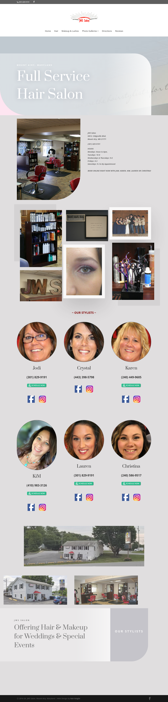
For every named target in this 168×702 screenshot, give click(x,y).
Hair (56, 31)
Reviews (119, 31)
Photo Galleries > (90, 31)
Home (48, 31)
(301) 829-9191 (24, 2)
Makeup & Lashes (70, 31)
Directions (107, 31)
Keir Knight (75, 698)
